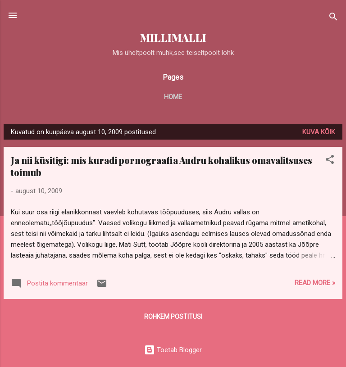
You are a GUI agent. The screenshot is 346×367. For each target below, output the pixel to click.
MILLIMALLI (173, 38)
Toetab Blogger (173, 350)
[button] (329, 161)
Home (173, 97)
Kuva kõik (318, 132)
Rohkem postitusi (173, 316)
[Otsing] (333, 18)
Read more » (315, 283)
